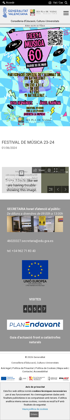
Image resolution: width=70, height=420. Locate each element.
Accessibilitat (41, 371)
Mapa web (62, 368)
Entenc (34, 414)
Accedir (10, 2)
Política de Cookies (45, 368)
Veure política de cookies (35, 409)
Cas (61, 2)
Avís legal (6, 368)
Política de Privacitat (23, 368)
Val (55, 2)
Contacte (27, 371)
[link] (49, 2)
